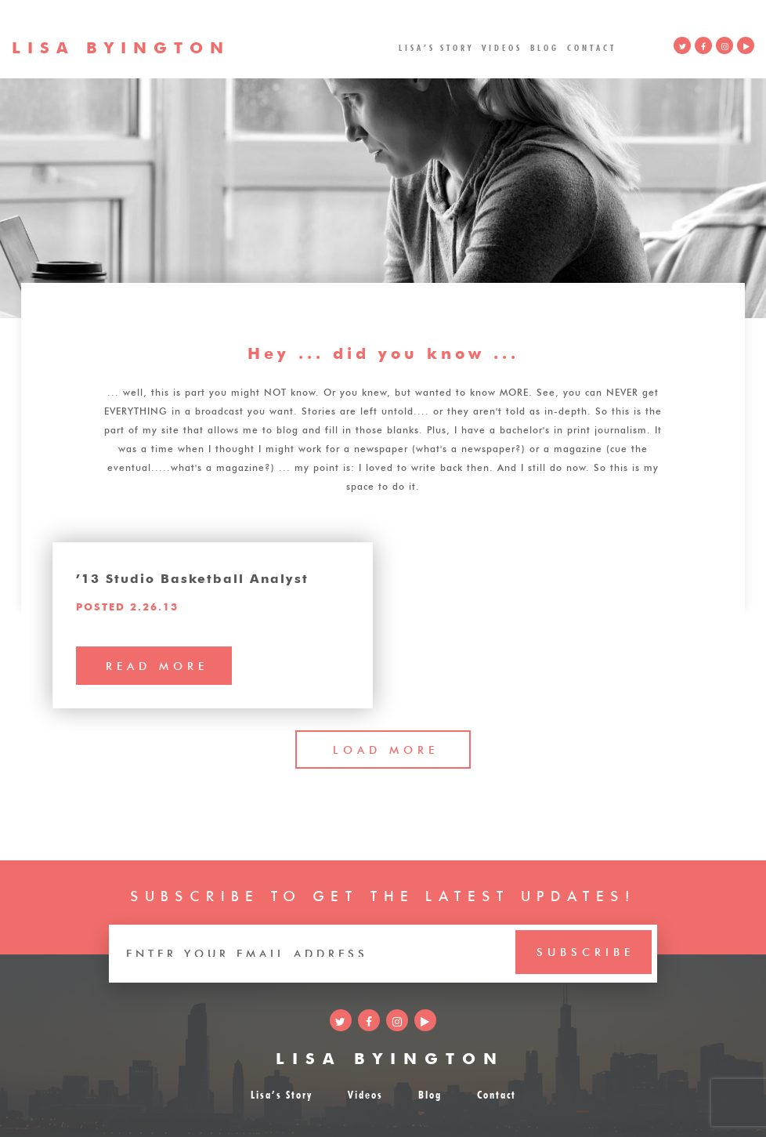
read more (157, 664)
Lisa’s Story (436, 47)
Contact (591, 47)
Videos (502, 47)
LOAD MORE (386, 748)
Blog (544, 47)
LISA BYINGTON (390, 1056)
